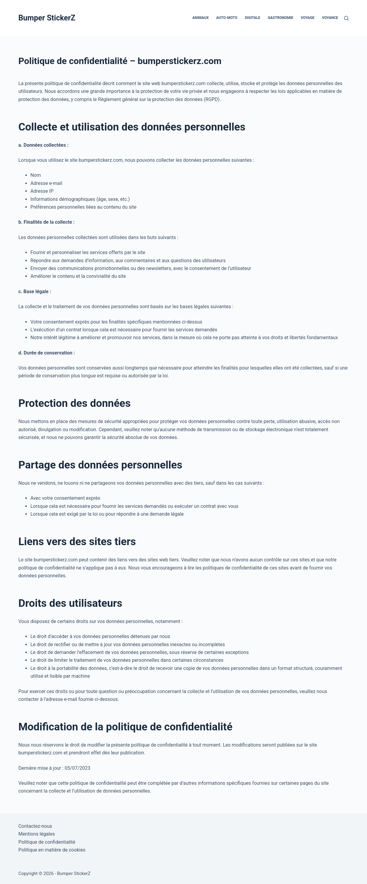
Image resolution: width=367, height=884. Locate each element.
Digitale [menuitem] (252, 18)
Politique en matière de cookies (52, 850)
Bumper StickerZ (46, 18)
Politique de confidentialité (46, 842)
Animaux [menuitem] (200, 18)
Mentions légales (36, 834)
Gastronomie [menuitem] (280, 18)
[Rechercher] (346, 18)
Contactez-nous (35, 826)
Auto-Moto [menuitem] (226, 18)
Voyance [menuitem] (330, 18)
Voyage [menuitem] (307, 18)
